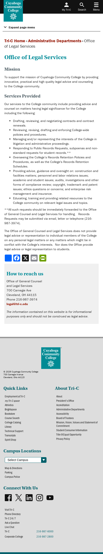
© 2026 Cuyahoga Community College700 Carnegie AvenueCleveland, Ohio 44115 (20, 374)
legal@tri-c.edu (17, 304)
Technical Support (14, 431)
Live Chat (9, 527)
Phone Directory (13, 514)
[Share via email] (34, 258)
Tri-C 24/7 (10, 518)
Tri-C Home (14, 40)
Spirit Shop (10, 439)
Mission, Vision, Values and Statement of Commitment (77, 424)
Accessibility (62, 413)
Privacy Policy (63, 438)
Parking (8, 472)
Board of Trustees (65, 418)
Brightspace (11, 409)
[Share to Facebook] (17, 258)
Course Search (12, 418)
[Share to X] (26, 258)
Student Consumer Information (71, 430)
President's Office (65, 400)
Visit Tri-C (9, 509)
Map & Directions (13, 468)
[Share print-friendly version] (43, 258)
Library (8, 426)
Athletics (9, 405)
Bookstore (10, 413)
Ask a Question (12, 522)
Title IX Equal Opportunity (68, 434)
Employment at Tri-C (15, 396)
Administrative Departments (54, 40)
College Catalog (13, 422)
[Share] (8, 258)
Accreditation (63, 405)
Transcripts (10, 435)
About (59, 396)
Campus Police (12, 476)
